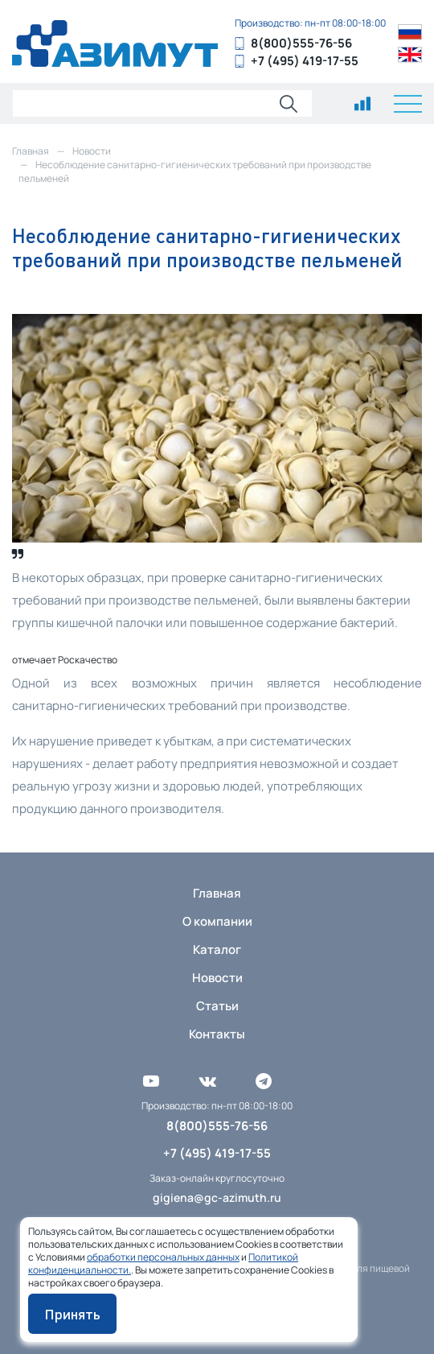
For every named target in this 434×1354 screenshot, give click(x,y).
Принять (72, 1314)
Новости (217, 978)
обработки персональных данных (163, 1257)
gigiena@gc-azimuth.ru (217, 1197)
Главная (217, 893)
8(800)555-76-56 (301, 43)
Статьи (217, 1006)
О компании (217, 921)
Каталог (217, 949)
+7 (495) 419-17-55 (304, 60)
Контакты (217, 1034)
